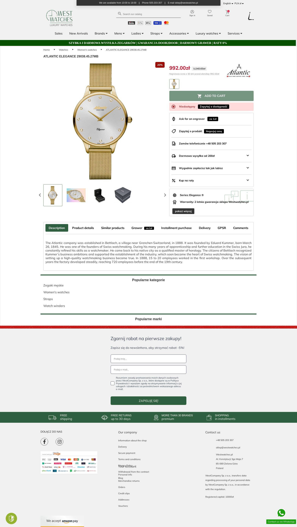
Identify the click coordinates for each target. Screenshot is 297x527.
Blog (120, 478)
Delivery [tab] (205, 228)
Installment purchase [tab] (176, 228)
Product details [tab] (83, 228)
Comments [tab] (240, 228)
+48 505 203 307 (225, 440)
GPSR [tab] (222, 228)
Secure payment (126, 453)
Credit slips (124, 493)
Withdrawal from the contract (133, 471)
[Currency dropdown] (239, 3)
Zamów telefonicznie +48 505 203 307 (203, 143)
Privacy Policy (125, 465)
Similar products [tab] (112, 228)
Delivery (122, 446)
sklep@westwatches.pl (228, 447)
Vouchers (123, 505)
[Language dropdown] (228, 3)
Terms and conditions (129, 459)
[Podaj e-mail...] (148, 369)
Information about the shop (132, 440)
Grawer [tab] (142, 228)
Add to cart (211, 96)
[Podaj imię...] (148, 358)
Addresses (123, 499)
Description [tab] (57, 228)
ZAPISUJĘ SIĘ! (148, 401)
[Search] (148, 14)
